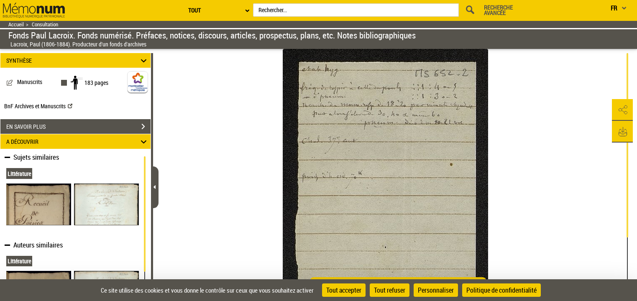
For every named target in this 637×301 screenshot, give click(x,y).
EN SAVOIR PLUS (78, 127)
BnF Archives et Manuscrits (38, 106)
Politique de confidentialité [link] (501, 290)
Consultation (45, 24)
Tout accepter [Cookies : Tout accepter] (343, 290)
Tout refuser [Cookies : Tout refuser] (389, 290)
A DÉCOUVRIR (77, 141)
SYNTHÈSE (77, 60)
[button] (622, 110)
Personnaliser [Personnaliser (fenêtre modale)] (436, 290)
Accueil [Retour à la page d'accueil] (16, 24)
